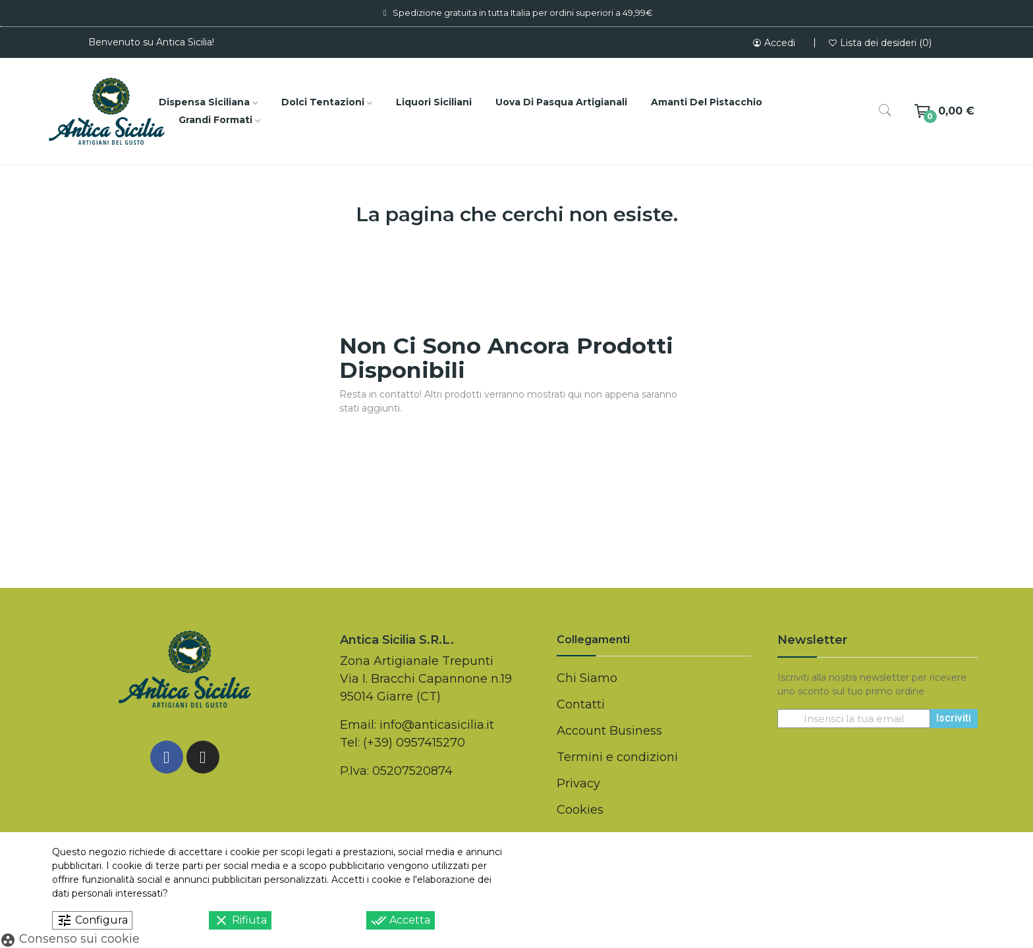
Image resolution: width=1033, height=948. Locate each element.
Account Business (609, 731)
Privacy (578, 783)
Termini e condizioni (617, 757)
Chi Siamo (587, 678)
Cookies (580, 810)
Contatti (581, 704)
